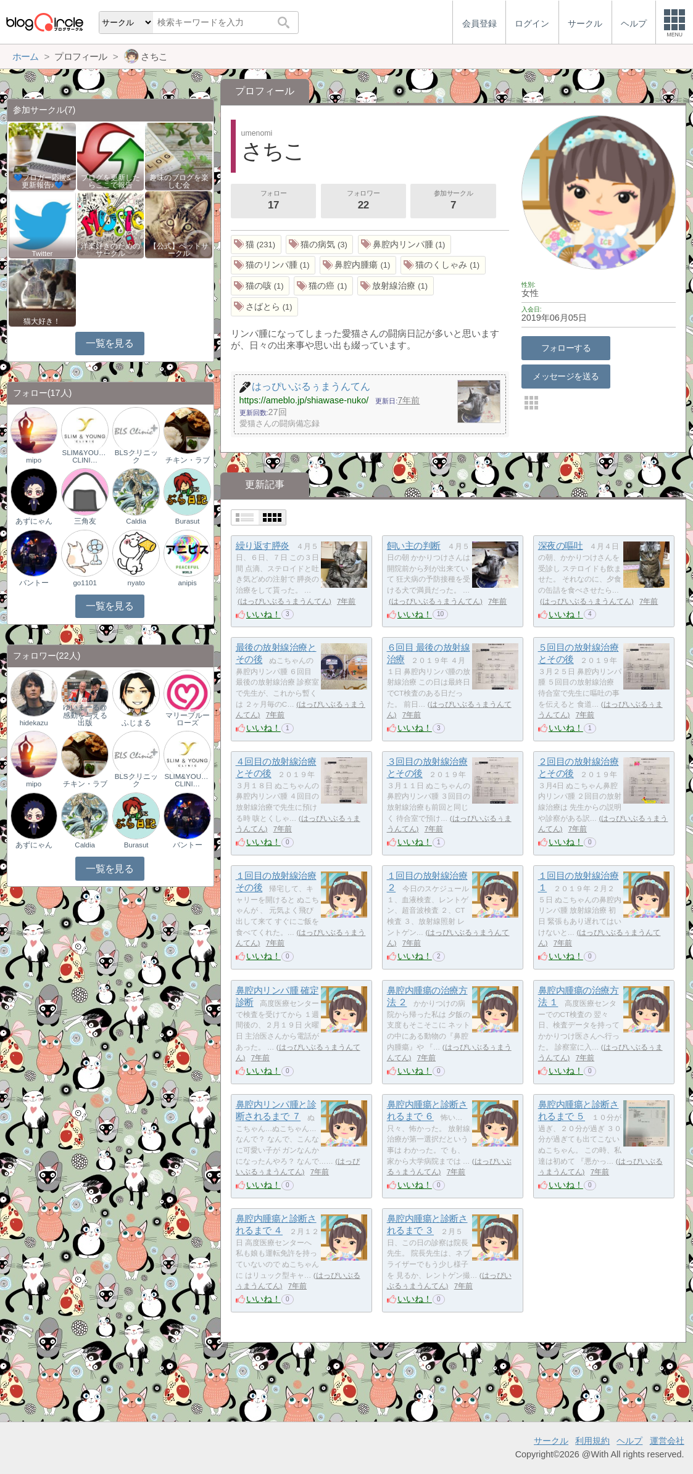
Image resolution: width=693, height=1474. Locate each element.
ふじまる (136, 723)
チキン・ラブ (187, 460)
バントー (34, 583)
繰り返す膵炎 (262, 545)
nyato (136, 583)
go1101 (84, 583)
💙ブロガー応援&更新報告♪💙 (43, 181)
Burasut (187, 521)
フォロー (273, 201)
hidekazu (34, 723)
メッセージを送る (566, 376)
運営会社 (667, 1441)
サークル (551, 1441)
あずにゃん (33, 521)
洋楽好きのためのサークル (110, 249)
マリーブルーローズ (187, 719)
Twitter (42, 253)
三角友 (85, 521)
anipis (187, 583)
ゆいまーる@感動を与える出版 (85, 715)
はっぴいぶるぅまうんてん (284, 601)
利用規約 (592, 1441)
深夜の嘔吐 (560, 545)
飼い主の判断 (414, 545)
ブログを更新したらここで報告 (110, 181)
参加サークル (453, 201)
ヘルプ (629, 1441)
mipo (33, 460)
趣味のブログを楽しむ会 (179, 181)
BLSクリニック (136, 456)
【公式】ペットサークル (179, 249)
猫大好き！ (41, 321)
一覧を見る (109, 343)
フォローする (566, 348)
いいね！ (263, 614)
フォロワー (363, 201)
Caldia (136, 521)
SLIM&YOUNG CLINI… (85, 456)
